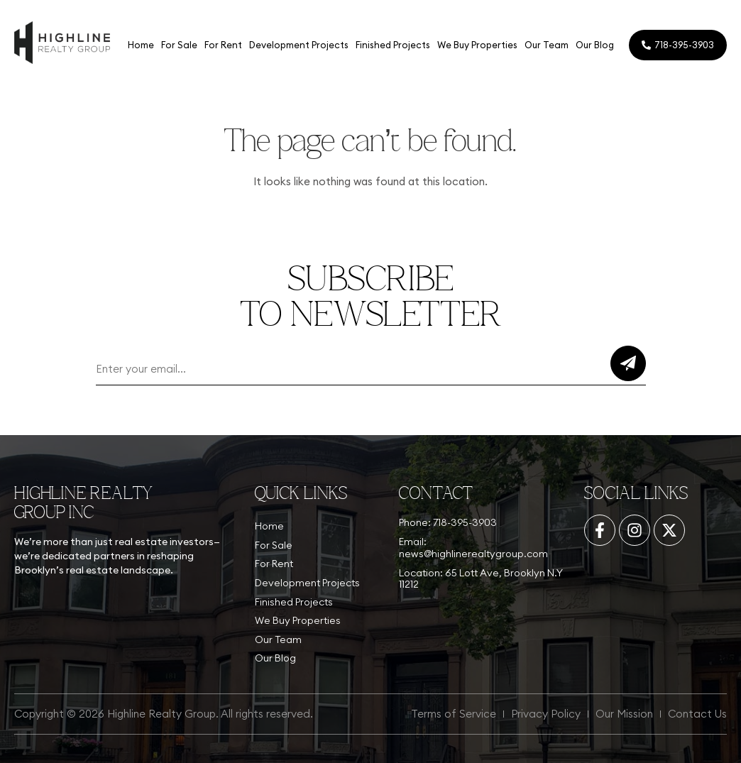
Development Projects (298, 44)
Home (141, 44)
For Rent (223, 44)
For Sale (179, 44)
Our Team (547, 44)
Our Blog (595, 44)
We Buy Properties (477, 44)
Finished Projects (393, 44)
